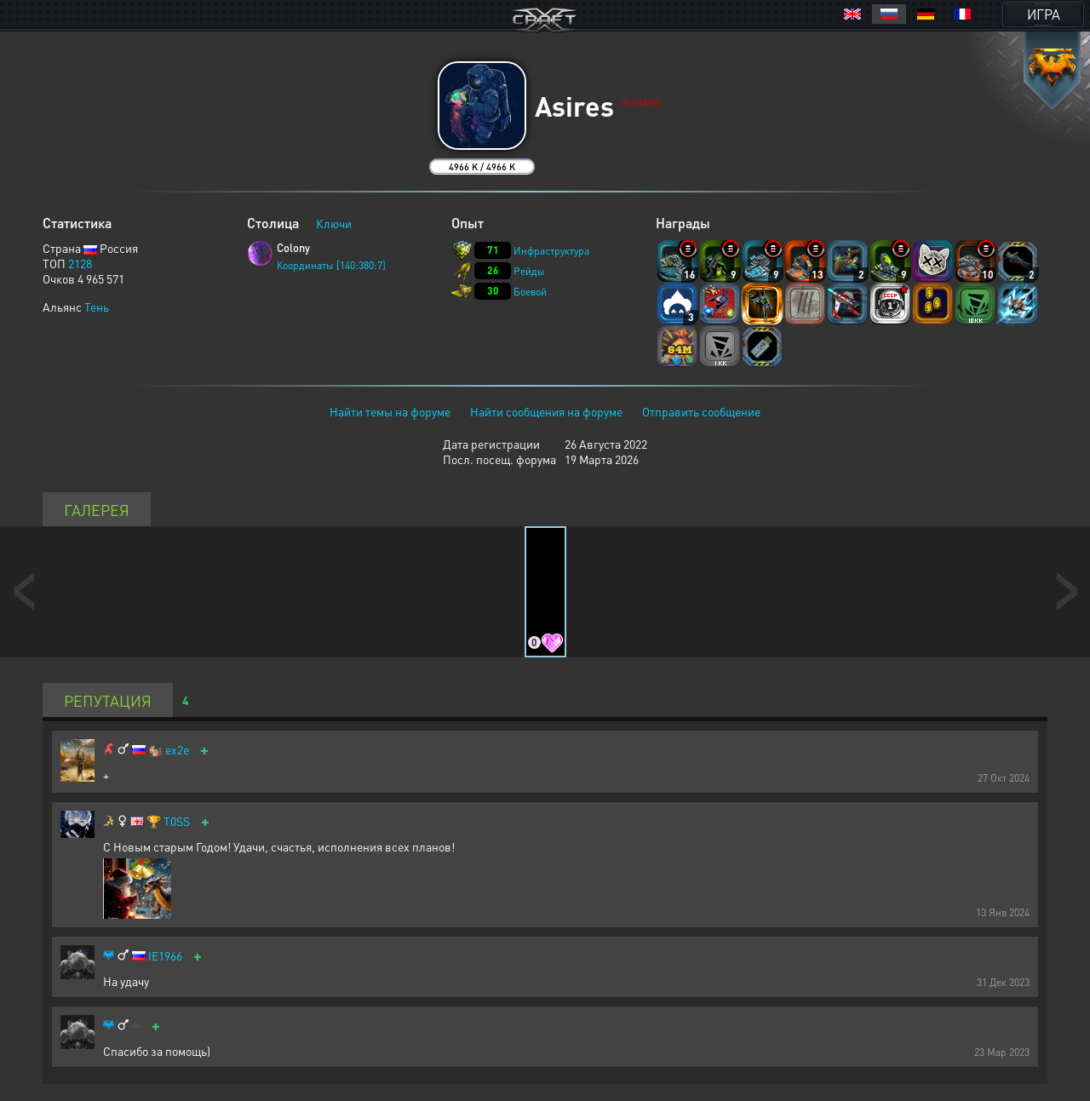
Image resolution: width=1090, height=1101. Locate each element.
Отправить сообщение (701, 411)
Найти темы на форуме (390, 411)
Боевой (530, 291)
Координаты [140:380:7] (331, 265)
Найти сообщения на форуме (546, 411)
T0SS (177, 821)
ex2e (177, 750)
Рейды (529, 271)
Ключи (334, 223)
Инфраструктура (551, 250)
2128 (80, 263)
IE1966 (165, 956)
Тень (96, 306)
